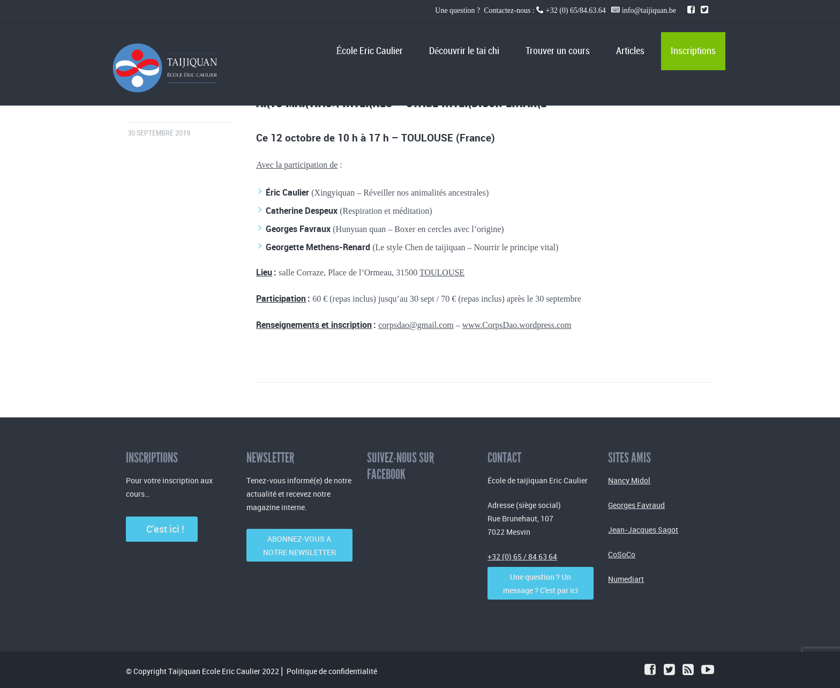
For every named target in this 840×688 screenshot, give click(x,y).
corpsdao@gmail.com (415, 325)
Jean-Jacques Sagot (643, 530)
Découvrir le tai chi (464, 51)
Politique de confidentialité (332, 671)
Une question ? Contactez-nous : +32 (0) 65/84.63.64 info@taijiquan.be (556, 10)
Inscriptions (693, 51)
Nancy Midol (629, 480)
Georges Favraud (636, 505)
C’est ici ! (162, 528)
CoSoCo (621, 554)
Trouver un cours (558, 51)
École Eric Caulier (369, 51)
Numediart (626, 579)
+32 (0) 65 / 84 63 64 (522, 556)
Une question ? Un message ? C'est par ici (540, 583)
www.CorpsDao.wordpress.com (517, 325)
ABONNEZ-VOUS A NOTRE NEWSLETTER (299, 545)
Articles (630, 51)
